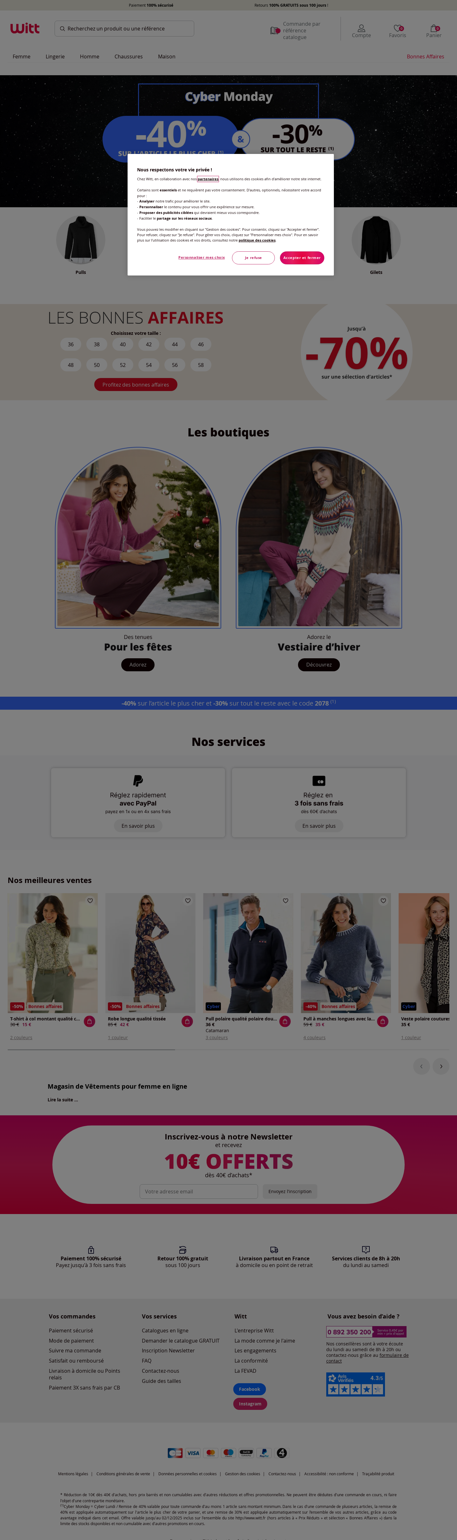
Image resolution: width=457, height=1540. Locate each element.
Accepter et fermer (302, 257)
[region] (231, 214)
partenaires (208, 179)
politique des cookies (257, 240)
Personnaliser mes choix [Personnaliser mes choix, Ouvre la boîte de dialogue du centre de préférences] (201, 257)
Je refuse (253, 257)
